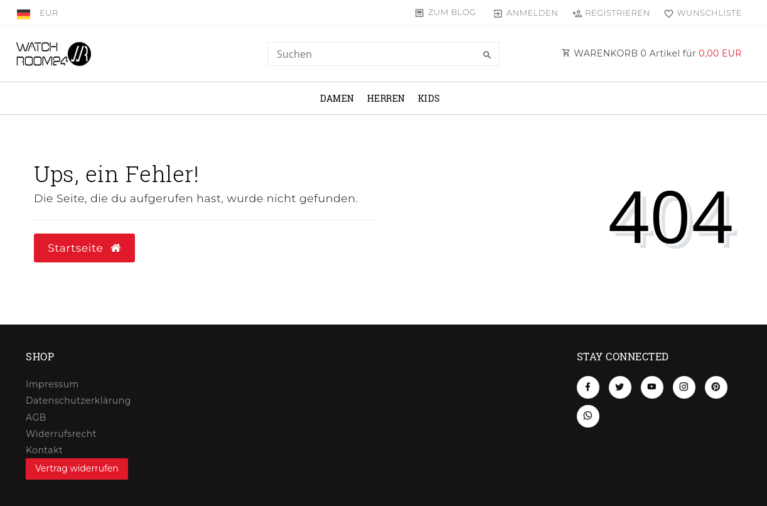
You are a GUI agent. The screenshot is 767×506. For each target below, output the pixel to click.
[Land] (24, 12)
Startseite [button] (84, 247)
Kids (429, 98)
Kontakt (44, 450)
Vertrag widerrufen (77, 468)
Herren (386, 98)
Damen (337, 98)
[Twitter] (620, 387)
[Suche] (487, 55)
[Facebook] (588, 387)
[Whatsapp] (588, 416)
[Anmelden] (526, 12)
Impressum (52, 384)
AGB (36, 417)
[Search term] (383, 54)
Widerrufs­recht (61, 433)
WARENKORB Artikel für (652, 53)
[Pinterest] (716, 387)
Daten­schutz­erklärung (78, 400)
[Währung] (49, 12)
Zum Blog (452, 12)
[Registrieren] (610, 12)
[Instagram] (684, 387)
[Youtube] (652, 387)
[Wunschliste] (700, 12)
